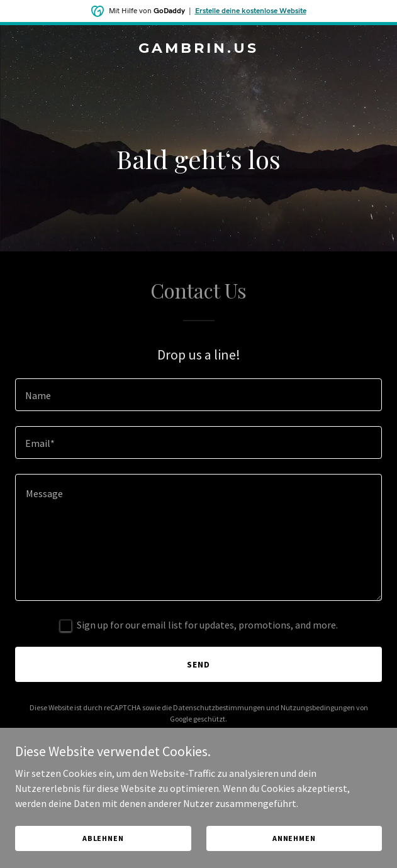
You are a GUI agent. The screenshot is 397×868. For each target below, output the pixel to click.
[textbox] (198, 394)
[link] (198, 49)
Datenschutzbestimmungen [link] (219, 707)
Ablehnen (103, 838)
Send (198, 664)
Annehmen (294, 838)
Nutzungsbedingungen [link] (318, 707)
